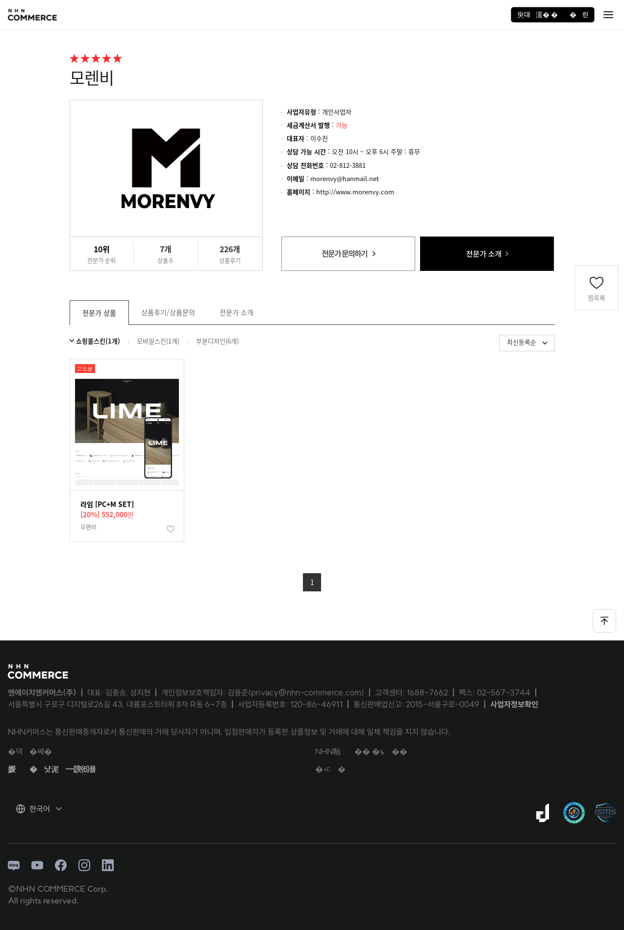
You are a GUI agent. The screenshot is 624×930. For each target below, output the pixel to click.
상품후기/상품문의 (168, 312)
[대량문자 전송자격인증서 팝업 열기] (574, 813)
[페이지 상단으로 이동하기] (604, 621)
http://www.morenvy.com (355, 191)
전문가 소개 (236, 312)
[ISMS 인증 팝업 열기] (605, 813)
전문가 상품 (99, 313)
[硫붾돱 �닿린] (608, 15)
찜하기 (172, 531)
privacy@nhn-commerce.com (306, 692)
